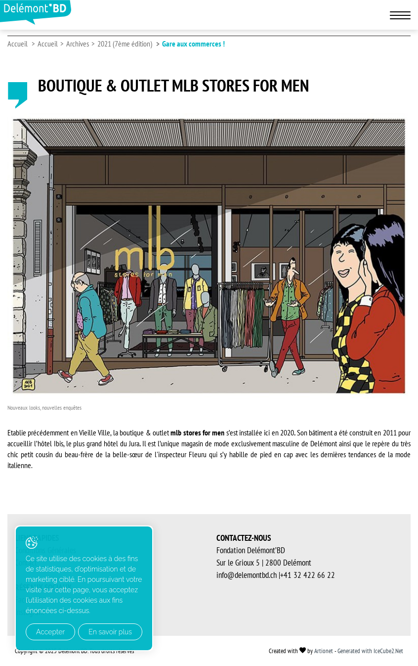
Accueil (17, 43)
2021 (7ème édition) (124, 43)
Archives (77, 43)
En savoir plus (110, 632)
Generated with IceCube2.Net (370, 651)
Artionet (323, 651)
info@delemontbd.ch (246, 575)
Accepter (50, 632)
